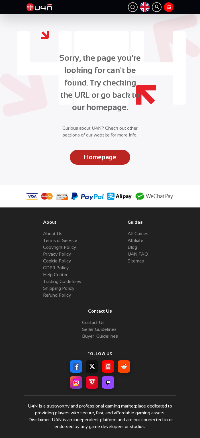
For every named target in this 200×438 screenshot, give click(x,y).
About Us (52, 233)
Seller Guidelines (99, 329)
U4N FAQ (138, 254)
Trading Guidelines (62, 281)
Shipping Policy (58, 288)
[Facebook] (76, 366)
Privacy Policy (57, 254)
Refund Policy (57, 295)
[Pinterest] (92, 382)
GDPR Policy (56, 267)
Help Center (55, 274)
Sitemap (136, 260)
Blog (132, 247)
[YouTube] (108, 366)
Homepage (100, 157)
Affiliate (135, 240)
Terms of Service (60, 240)
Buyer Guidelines (100, 336)
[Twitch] (108, 382)
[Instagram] (76, 382)
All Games (138, 233)
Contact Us (93, 322)
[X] (92, 366)
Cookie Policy (57, 260)
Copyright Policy (59, 247)
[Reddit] (124, 366)
